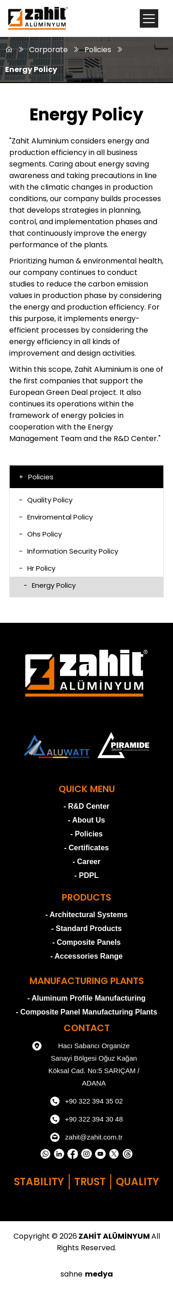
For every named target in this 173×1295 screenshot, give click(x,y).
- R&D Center (87, 806)
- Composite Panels (86, 942)
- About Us (86, 820)
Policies (97, 49)
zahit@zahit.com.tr (86, 1137)
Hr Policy (37, 568)
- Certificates (86, 848)
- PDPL (86, 875)
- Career (86, 861)
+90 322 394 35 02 (86, 1101)
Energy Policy (31, 69)
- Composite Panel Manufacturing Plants (86, 1012)
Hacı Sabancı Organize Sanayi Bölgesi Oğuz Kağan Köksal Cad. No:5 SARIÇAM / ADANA (85, 1063)
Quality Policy (45, 500)
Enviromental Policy (56, 517)
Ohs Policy (40, 534)
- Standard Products (86, 928)
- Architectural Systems (86, 915)
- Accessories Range (86, 956)
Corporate (48, 49)
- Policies (86, 834)
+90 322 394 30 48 (86, 1119)
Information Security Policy (68, 551)
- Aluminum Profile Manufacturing (86, 998)
